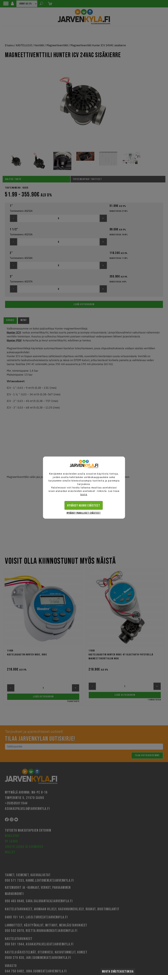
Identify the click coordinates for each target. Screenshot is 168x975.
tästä (83, 494)
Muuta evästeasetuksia (118, 972)
